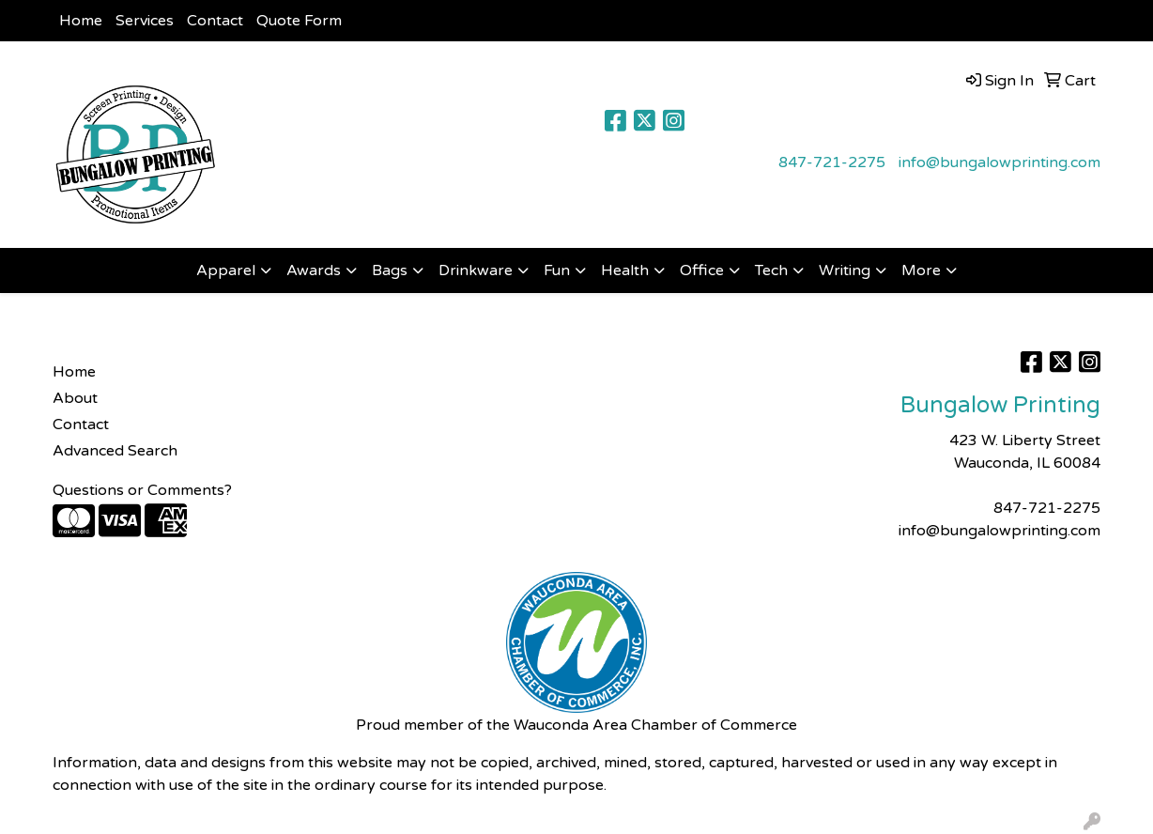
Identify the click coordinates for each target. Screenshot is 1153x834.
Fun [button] (557, 270)
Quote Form (299, 20)
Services (144, 20)
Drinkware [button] (475, 270)
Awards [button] (313, 270)
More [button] (921, 270)
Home (80, 20)
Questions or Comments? (142, 490)
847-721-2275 (831, 162)
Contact (215, 20)
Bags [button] (389, 270)
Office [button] (702, 270)
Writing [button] (844, 270)
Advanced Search (115, 450)
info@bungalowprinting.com (999, 162)
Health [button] (625, 270)
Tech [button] (771, 270)
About (75, 398)
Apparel (225, 270)
